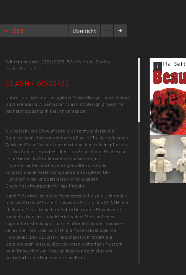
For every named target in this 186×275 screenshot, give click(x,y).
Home (14, 31)
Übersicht (84, 31)
